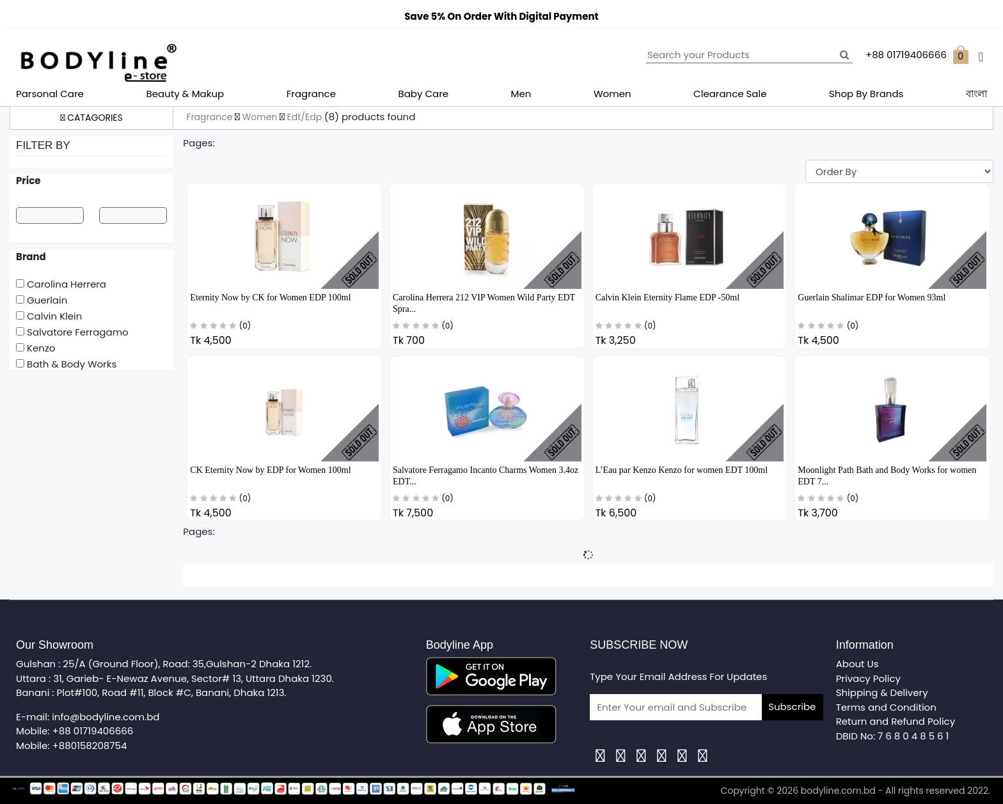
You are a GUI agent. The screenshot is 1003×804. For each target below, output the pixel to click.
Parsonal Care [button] (50, 93)
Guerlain (41, 300)
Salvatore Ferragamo (72, 332)
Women (261, 117)
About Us (857, 663)
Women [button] (612, 93)
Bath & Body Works (66, 364)
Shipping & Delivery (882, 692)
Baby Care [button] (424, 93)
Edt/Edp (305, 117)
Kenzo (35, 348)
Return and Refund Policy (895, 721)
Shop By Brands (866, 93)
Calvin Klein (49, 316)
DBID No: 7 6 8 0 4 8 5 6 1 (892, 736)
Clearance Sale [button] (729, 93)
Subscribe (792, 706)
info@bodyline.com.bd (105, 716)
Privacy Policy (868, 678)
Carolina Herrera (61, 284)
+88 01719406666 (93, 731)
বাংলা (976, 93)
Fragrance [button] (311, 93)
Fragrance (210, 117)
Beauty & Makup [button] (185, 93)
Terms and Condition (886, 707)
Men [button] (521, 93)
